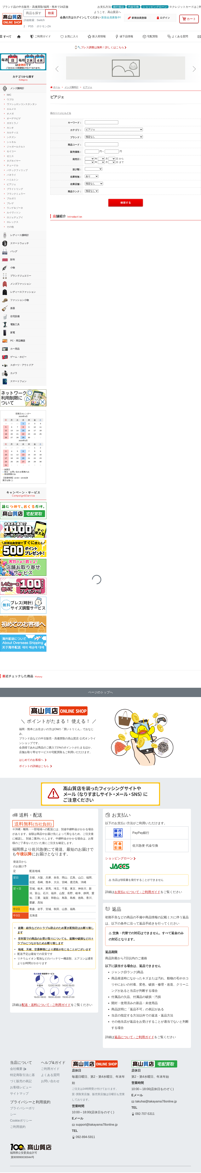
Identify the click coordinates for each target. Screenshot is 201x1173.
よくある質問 (177, 36)
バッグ (9, 252)
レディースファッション (19, 292)
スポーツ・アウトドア (17, 365)
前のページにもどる (60, 113)
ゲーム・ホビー (14, 357)
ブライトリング (15, 189)
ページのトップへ (100, 692)
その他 (10, 227)
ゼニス (10, 156)
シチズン (11, 137)
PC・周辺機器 (13, 341)
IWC (9, 95)
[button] (57, 69)
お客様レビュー (21, 1087)
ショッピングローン (155, 6)
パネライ (11, 175)
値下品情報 (124, 36)
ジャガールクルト (16, 146)
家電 (8, 333)
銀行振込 (118, 6)
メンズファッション (16, 284)
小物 (8, 268)
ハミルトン (12, 179)
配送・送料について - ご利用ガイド (46, 1004)
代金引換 (133, 6)
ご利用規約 (18, 1126)
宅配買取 (150, 36)
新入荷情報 (97, 36)
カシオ (10, 127)
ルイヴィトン (14, 212)
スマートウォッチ (15, 243)
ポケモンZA (44, 26)
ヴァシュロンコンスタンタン (22, 104)
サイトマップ (19, 1093)
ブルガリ (11, 198)
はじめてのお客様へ (33, 759)
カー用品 (11, 349)
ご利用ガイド (40, 36)
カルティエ (12, 132)
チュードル (12, 165)
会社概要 (18, 1068)
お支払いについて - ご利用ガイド (137, 892)
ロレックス (12, 222)
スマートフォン (14, 381)
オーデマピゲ (14, 118)
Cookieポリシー (21, 1120)
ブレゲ (10, 203)
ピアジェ (87, 87)
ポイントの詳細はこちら (35, 766)
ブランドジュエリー (16, 276)
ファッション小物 (15, 300)
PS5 (30, 26)
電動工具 (11, 325)
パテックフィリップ (17, 170)
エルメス (11, 109)
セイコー (11, 151)
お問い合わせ (50, 1081)
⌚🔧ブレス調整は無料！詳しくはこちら (100, 47)
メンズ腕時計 (71, 87)
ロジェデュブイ (15, 217)
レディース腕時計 (15, 235)
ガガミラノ (12, 123)
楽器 (8, 308)
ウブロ (10, 99)
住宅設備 (11, 316)
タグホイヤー (14, 160)
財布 (8, 260)
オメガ (10, 113)
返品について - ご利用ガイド (134, 1037)
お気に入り (69, 36)
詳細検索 (29, 20)
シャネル (11, 142)
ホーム (56, 87)
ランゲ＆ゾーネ (15, 208)
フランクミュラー (16, 193)
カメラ (9, 373)
